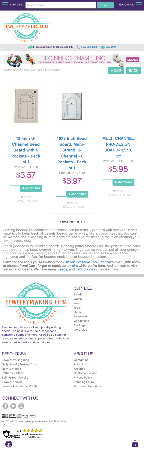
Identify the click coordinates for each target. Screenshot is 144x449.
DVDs (77, 312)
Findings (79, 325)
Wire (77, 303)
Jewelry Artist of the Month (19, 386)
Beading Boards (49, 70)
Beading (29, 70)
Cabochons (81, 321)
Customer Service (85, 373)
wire (74, 265)
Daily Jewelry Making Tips (19, 364)
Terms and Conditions (88, 386)
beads (62, 269)
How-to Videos (11, 369)
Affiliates (79, 369)
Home (7, 70)
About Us (80, 364)
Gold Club (80, 330)
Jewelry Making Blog (15, 360)
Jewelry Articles (12, 382)
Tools (17, 70)
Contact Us (81, 360)
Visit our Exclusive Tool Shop (84, 262)
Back (133, 70)
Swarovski (80, 316)
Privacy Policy (83, 377)
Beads (78, 294)
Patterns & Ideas (13, 373)
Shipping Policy (84, 382)
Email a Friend (27, 201)
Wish (26, 197)
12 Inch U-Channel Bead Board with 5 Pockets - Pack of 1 (25, 150)
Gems (78, 299)
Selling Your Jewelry (15, 377)
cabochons (84, 269)
